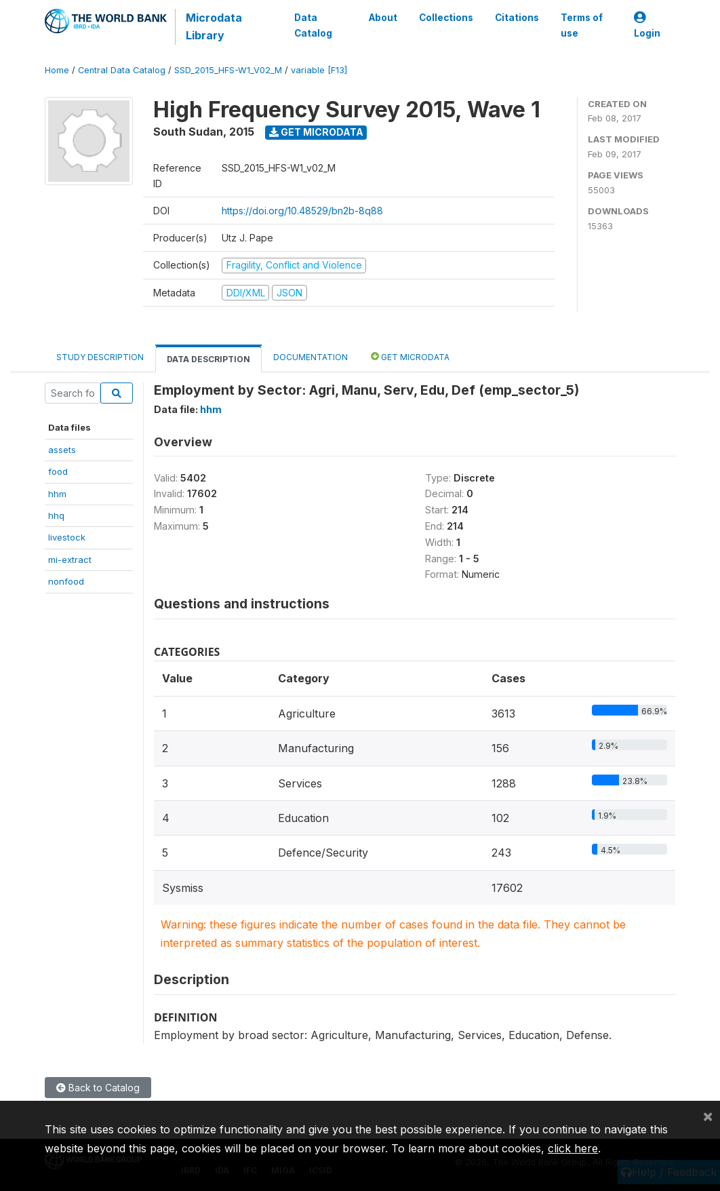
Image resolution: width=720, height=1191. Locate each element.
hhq (56, 515)
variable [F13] (319, 70)
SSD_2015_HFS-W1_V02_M (228, 70)
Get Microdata (316, 132)
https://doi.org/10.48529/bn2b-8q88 (302, 210)
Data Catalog (313, 25)
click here (573, 1148)
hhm (57, 493)
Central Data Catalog (121, 70)
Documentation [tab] (310, 357)
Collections (446, 17)
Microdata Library (214, 26)
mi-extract (70, 559)
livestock (66, 537)
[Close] (707, 1116)
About (383, 17)
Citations (517, 17)
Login (647, 25)
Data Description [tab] (208, 359)
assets (62, 449)
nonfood (66, 581)
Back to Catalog (98, 1087)
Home (57, 70)
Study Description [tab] (100, 357)
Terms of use (582, 25)
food (58, 471)
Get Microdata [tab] (410, 356)
